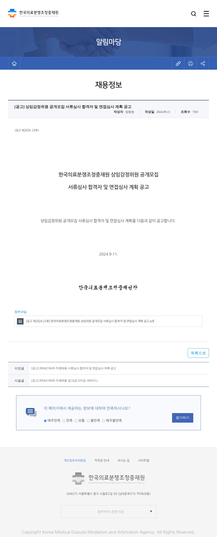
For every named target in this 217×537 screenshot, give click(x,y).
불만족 (95, 420)
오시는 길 (124, 460)
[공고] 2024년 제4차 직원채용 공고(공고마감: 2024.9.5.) (64, 380)
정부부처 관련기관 (110, 511)
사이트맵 (143, 460)
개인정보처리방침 (75, 460)
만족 (69, 420)
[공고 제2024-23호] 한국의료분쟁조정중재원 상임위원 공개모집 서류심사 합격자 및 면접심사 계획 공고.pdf (90, 321)
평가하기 (182, 417)
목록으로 (198, 353)
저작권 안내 (101, 460)
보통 (81, 420)
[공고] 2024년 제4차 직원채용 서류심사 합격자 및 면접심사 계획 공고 (73, 368)
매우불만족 (114, 420)
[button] (193, 13)
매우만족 (53, 420)
